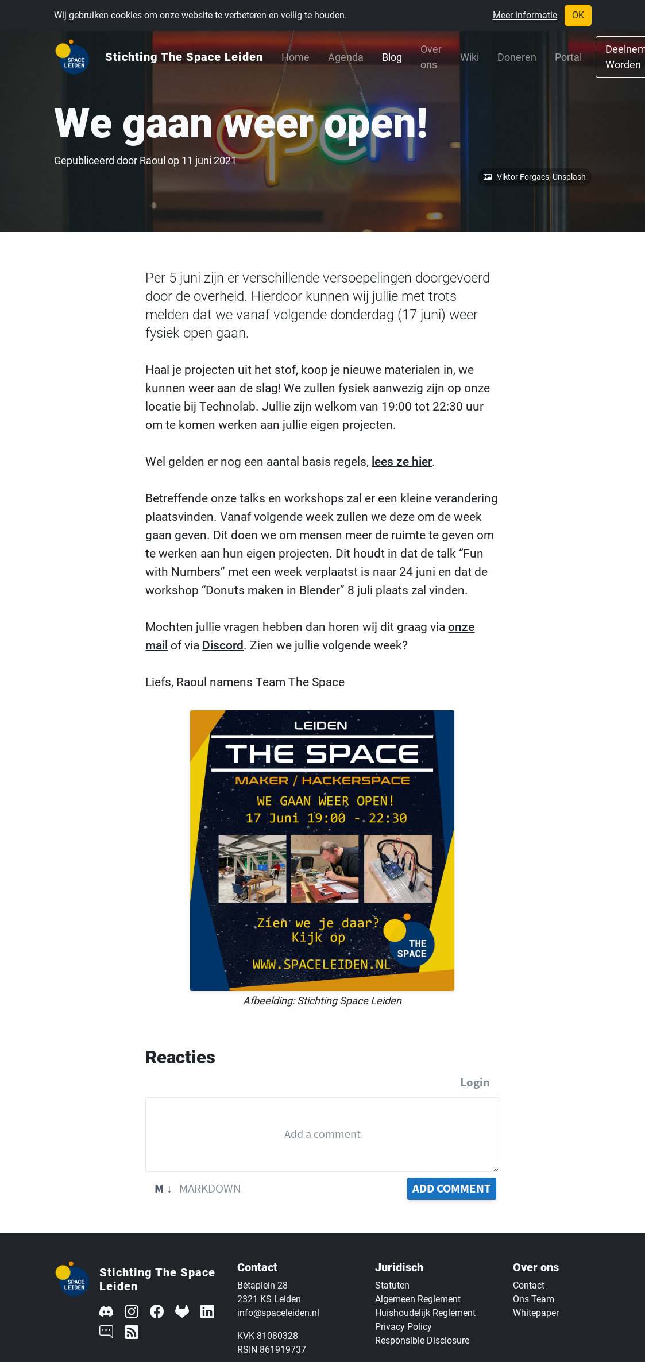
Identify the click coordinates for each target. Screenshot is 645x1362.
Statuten (392, 1285)
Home (295, 57)
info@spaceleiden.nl (278, 1312)
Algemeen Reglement (418, 1299)
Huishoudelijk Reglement (425, 1312)
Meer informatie (525, 15)
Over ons (431, 57)
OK (578, 15)
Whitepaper (536, 1312)
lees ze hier (402, 462)
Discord (223, 645)
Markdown (198, 1188)
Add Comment (451, 1188)
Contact (528, 1285)
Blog (392, 57)
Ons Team (533, 1299)
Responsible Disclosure (422, 1340)
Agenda (346, 57)
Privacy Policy (403, 1326)
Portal (568, 57)
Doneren (516, 57)
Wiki (469, 57)
